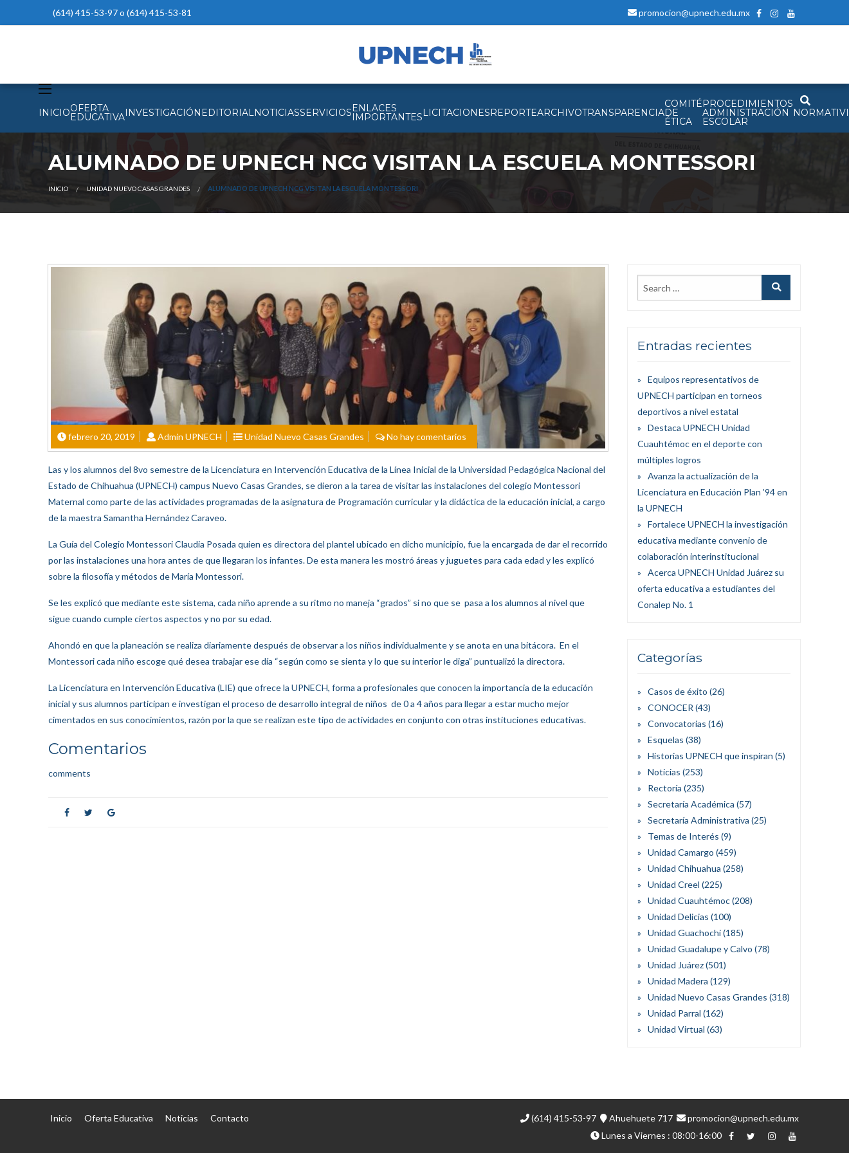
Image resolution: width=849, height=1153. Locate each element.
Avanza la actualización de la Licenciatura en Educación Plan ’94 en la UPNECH (712, 491)
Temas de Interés (683, 836)
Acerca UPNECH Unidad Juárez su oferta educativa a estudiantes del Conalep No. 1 (710, 588)
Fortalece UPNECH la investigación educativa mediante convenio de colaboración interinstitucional (712, 540)
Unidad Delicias (678, 916)
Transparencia (623, 112)
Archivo (559, 112)
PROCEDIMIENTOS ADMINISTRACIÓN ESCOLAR (747, 112)
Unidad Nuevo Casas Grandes (138, 188)
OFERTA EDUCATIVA (97, 112)
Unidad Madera (678, 980)
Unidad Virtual (676, 1029)
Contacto (229, 1117)
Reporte (513, 112)
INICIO (54, 112)
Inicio (58, 188)
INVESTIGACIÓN (163, 112)
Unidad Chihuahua (684, 868)
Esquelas (666, 739)
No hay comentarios (426, 436)
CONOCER (670, 707)
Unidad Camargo (681, 852)
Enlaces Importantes (387, 112)
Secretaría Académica (691, 803)
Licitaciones (456, 112)
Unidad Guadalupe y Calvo (700, 948)
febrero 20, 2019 (101, 436)
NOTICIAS (277, 112)
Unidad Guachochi (684, 932)
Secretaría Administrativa (698, 820)
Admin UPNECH (190, 436)
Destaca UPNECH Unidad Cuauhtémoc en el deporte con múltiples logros (699, 443)
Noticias (664, 771)
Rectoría (665, 787)
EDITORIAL (227, 112)
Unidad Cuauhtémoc (689, 900)
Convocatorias (677, 723)
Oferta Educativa (118, 1117)
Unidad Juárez (676, 964)
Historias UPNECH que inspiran (710, 755)
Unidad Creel (674, 884)
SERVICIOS (326, 112)
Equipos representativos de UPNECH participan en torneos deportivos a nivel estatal (699, 395)
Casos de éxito (678, 691)
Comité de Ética (683, 112)
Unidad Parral (674, 1013)
